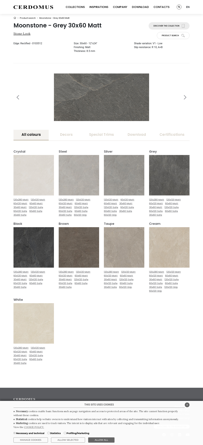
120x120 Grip (171, 287)
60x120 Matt (20, 203)
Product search (28, 18)
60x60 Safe (35, 211)
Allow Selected (68, 439)
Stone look (21, 34)
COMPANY (120, 7)
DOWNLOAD (140, 7)
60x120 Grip (80, 215)
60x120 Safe (20, 211)
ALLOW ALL (101, 439)
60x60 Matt (36, 203)
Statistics (55, 433)
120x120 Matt (38, 199)
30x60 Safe (19, 215)
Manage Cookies (30, 439)
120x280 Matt (21, 199)
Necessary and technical (30, 433)
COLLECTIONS (75, 7)
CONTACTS (162, 7)
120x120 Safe (36, 207)
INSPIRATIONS (98, 7)
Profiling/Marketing (77, 433)
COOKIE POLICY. (34, 427)
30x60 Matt (20, 207)
